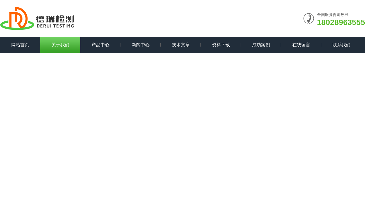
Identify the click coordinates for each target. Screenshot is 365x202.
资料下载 (221, 44)
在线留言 (301, 44)
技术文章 (181, 44)
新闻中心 (141, 44)
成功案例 (261, 44)
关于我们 (60, 44)
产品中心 (101, 44)
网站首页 (20, 44)
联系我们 (341, 44)
